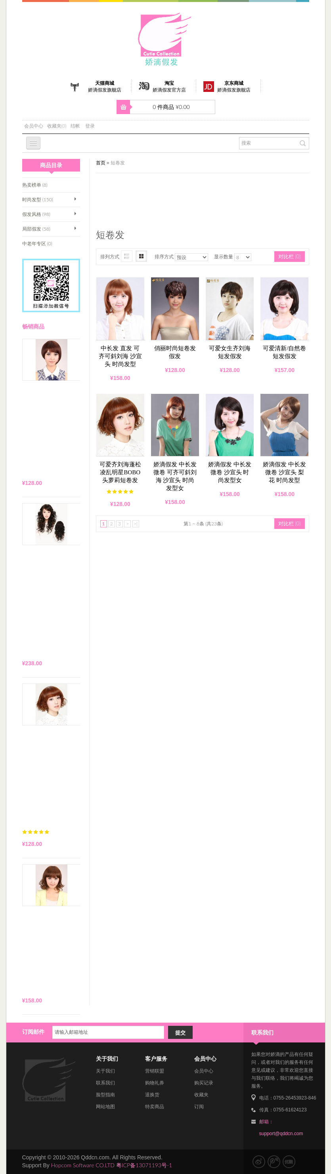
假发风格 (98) (36, 214)
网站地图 (105, 1106)
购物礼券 (154, 1083)
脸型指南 (105, 1095)
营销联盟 (154, 1071)
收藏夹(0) (57, 126)
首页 (100, 163)
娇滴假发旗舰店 (104, 90)
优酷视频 (289, 1161)
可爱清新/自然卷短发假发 (284, 352)
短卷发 (118, 163)
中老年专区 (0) (37, 243)
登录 (90, 126)
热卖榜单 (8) (35, 185)
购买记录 (203, 1083)
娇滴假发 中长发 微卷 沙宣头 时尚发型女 (229, 472)
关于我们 (105, 1071)
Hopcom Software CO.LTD (83, 1165)
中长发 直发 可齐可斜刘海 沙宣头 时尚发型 (120, 356)
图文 (126, 256)
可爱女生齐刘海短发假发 (230, 352)
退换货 (152, 1095)
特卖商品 (154, 1106)
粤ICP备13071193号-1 (144, 1165)
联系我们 (105, 1083)
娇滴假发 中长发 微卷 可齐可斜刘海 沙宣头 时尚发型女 (175, 476)
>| (136, 524)
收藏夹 (201, 1095)
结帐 (75, 126)
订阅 (199, 1106)
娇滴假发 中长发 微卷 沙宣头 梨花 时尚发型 (284, 472)
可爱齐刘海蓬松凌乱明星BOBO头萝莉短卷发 (120, 472)
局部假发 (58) (36, 229)
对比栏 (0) (289, 256)
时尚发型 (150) (37, 199)
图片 (141, 256)
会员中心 (33, 126)
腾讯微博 (274, 1161)
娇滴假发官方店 (169, 90)
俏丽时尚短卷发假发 (175, 352)
